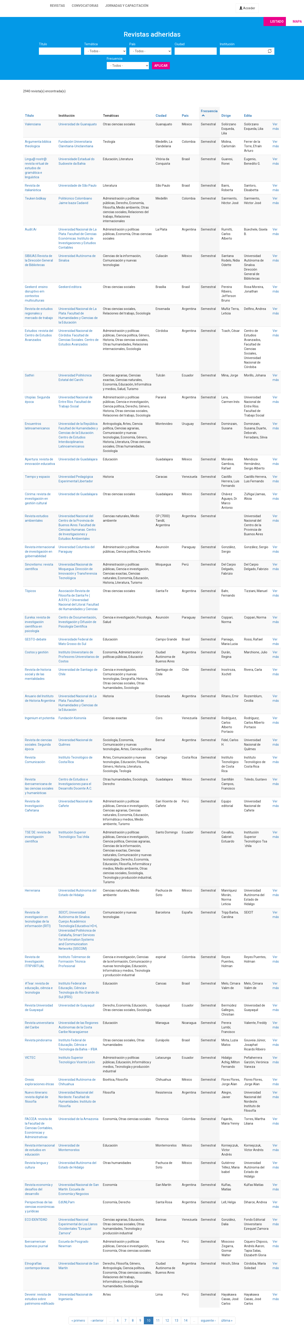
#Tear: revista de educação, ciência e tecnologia (39, 988)
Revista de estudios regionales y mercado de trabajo (39, 313)
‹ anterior (97, 1320)
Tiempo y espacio (37, 476)
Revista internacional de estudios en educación (40, 1150)
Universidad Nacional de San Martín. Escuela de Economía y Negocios (79, 1189)
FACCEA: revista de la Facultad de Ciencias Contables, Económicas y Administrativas (39, 1128)
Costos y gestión (36, 652)
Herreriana (32, 890)
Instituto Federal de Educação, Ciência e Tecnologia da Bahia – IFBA (78, 1044)
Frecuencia (114, 58)
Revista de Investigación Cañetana (34, 805)
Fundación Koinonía (72, 718)
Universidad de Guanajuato (78, 124)
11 (158, 1320)
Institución (227, 44)
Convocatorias (85, 5)
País (132, 44)
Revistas (57, 5)
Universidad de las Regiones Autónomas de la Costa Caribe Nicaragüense (78, 1027)
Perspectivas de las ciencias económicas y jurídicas (40, 1206)
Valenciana (33, 124)
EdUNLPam (67, 1202)
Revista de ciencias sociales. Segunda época (38, 744)
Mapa (297, 21)
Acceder (247, 8)
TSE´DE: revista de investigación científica (38, 836)
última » (227, 1320)
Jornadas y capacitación (126, 5)
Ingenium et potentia (40, 718)
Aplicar (161, 65)
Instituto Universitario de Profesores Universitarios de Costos (79, 656)
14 (186, 1320)
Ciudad (180, 44)
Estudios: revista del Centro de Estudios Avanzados (39, 335)
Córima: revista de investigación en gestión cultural (38, 498)
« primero (78, 1320)
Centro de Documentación (77, 617)
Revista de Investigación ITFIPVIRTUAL (34, 961)
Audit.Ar (31, 229)
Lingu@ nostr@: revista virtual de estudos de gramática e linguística (36, 168)
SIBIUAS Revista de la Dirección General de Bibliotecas (39, 260)
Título (43, 44)
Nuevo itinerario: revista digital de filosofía (36, 1097)
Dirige (226, 115)
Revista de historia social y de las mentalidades (38, 674)
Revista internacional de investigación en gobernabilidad (40, 551)
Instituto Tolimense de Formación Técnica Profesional (74, 961)
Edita (248, 115)
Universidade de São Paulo (78, 185)
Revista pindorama (38, 1040)
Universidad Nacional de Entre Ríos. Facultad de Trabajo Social (76, 401)
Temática (91, 44)
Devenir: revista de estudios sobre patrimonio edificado (39, 1299)
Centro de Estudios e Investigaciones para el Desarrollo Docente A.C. (75, 784)
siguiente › (208, 1320)
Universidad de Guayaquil (76, 1005)
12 (167, 1320)
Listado (277, 21)
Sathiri (29, 375)
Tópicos (30, 591)
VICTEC (30, 1057)
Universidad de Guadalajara (78, 459)
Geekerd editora (70, 287)
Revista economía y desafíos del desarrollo (39, 1189)
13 (176, 1320)
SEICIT (63, 912)
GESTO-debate (35, 639)
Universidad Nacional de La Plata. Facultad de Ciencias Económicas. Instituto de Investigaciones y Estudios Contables (78, 238)
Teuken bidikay (35, 198)
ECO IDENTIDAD (36, 1219)
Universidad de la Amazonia (78, 1119)
